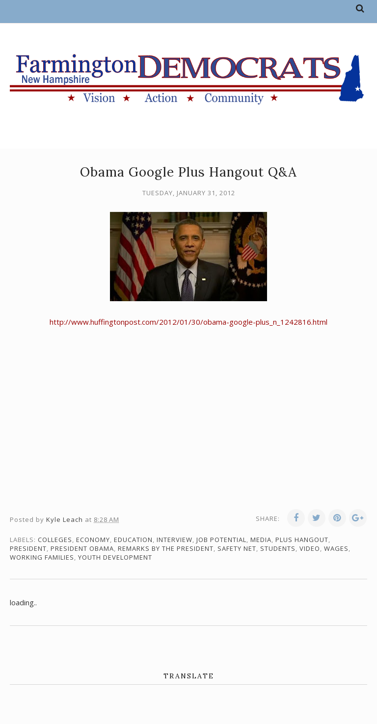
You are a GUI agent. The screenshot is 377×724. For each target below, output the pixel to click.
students (278, 548)
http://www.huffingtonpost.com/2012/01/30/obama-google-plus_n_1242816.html (188, 322)
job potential (221, 539)
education (133, 539)
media (260, 539)
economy (93, 539)
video (309, 548)
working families (42, 557)
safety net (236, 548)
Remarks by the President (166, 548)
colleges (55, 539)
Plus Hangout (301, 539)
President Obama (82, 548)
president (28, 548)
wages (336, 548)
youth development (115, 557)
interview (174, 539)
